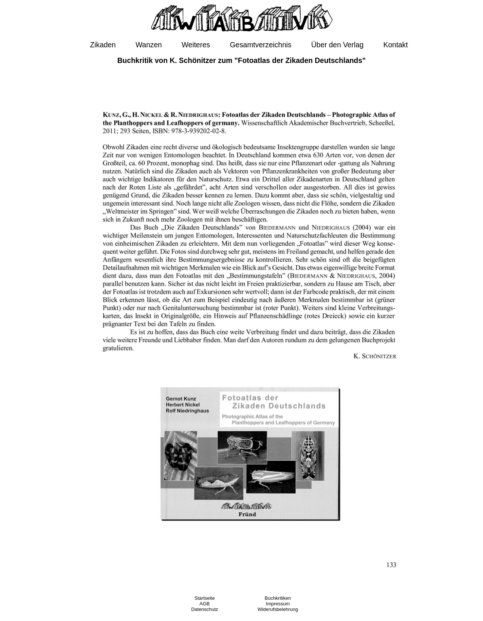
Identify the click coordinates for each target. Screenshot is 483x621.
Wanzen (149, 45)
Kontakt (395, 45)
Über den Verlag (337, 45)
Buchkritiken (278, 598)
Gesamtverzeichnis (260, 45)
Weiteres (195, 45)
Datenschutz (204, 609)
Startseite (205, 598)
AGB (204, 603)
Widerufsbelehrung (278, 609)
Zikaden (103, 45)
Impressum (278, 603)
